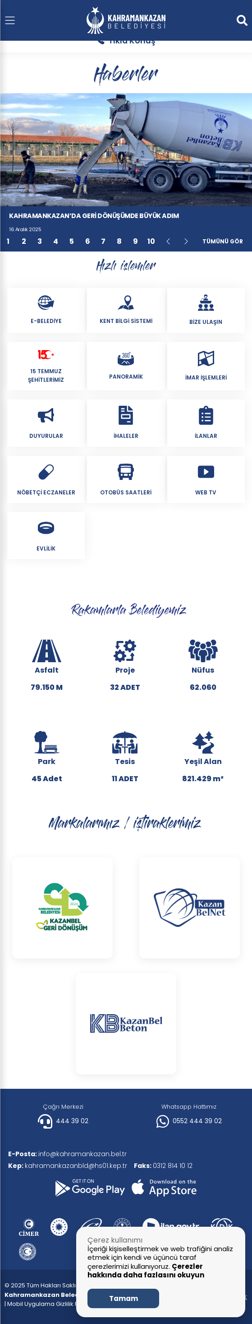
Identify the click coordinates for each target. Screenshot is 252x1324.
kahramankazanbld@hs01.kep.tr (68, 1165)
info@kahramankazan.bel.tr (68, 1153)
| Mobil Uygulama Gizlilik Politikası (52, 1304)
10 (151, 241)
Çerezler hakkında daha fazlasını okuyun (145, 1271)
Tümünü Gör (222, 241)
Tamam (123, 1298)
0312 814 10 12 (166, 1165)
